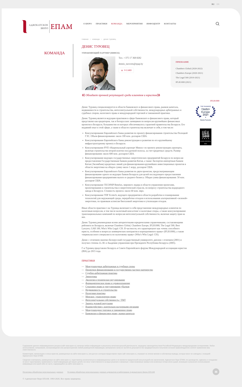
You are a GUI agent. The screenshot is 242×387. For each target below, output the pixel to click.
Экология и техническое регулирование (105, 280)
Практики (101, 23)
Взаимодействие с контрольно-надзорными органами (112, 307)
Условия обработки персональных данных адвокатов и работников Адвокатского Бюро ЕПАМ (111, 372)
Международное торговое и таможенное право (108, 310)
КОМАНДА (95, 39)
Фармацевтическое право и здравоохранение (107, 283)
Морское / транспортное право (100, 296)
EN (218, 4)
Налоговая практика (95, 293)
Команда (116, 23)
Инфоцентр (153, 23)
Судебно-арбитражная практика (101, 273)
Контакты (170, 23)
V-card (128, 70)
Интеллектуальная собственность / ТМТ (105, 300)
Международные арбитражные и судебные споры (110, 266)
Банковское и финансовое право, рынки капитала (109, 313)
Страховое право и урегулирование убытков (107, 286)
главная (85, 39)
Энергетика (91, 276)
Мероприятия (134, 23)
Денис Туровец (110, 39)
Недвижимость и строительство (101, 290)
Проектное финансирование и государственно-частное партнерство (119, 270)
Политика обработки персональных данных (43, 372)
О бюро (87, 23)
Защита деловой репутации (99, 303)
